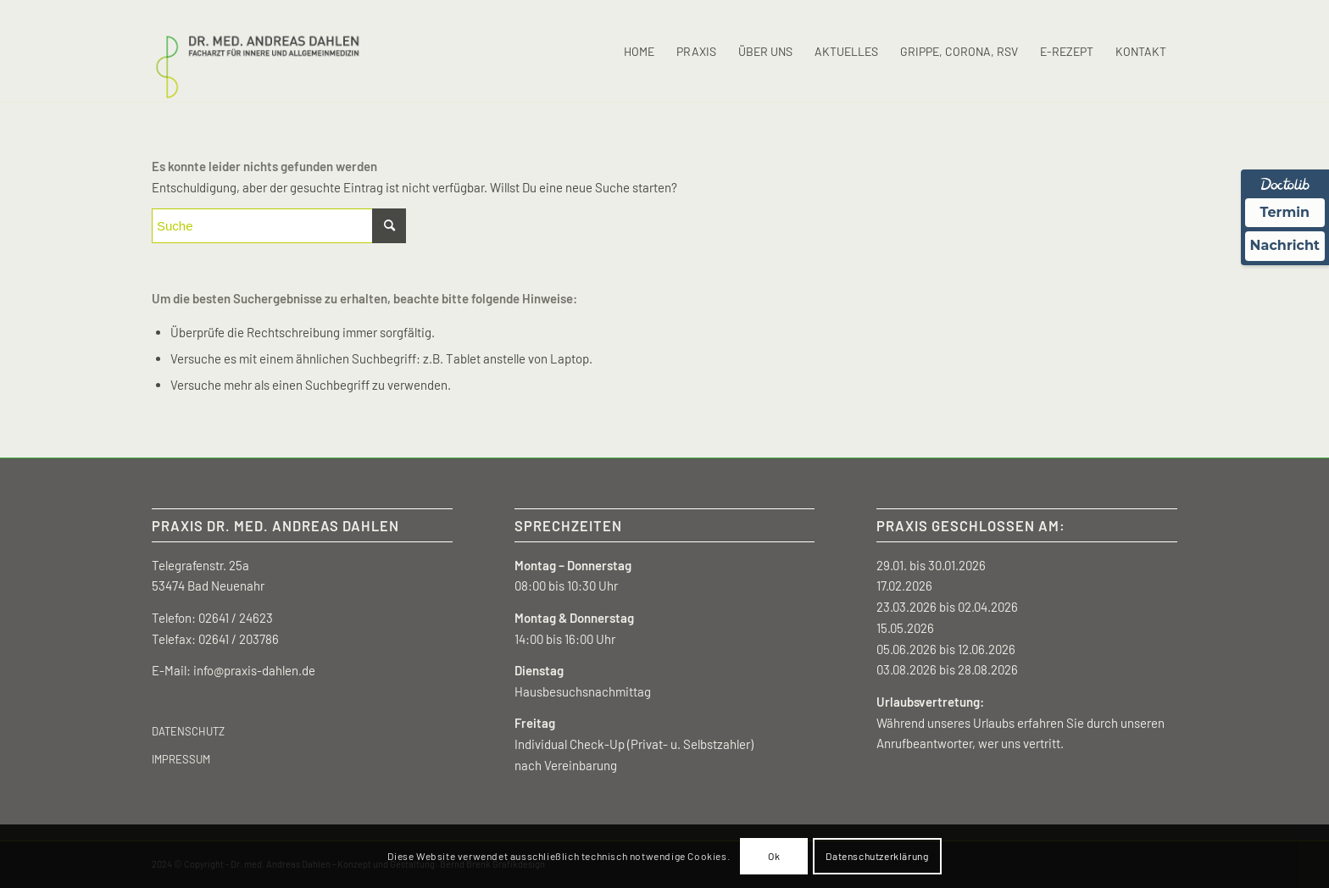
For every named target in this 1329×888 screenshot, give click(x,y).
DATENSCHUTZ (188, 731)
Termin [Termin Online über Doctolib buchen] (1285, 212)
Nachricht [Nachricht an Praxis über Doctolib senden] (1285, 245)
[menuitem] (639, 52)
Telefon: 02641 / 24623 (212, 617)
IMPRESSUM (181, 759)
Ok (774, 856)
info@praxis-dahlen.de (254, 670)
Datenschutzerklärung (877, 856)
